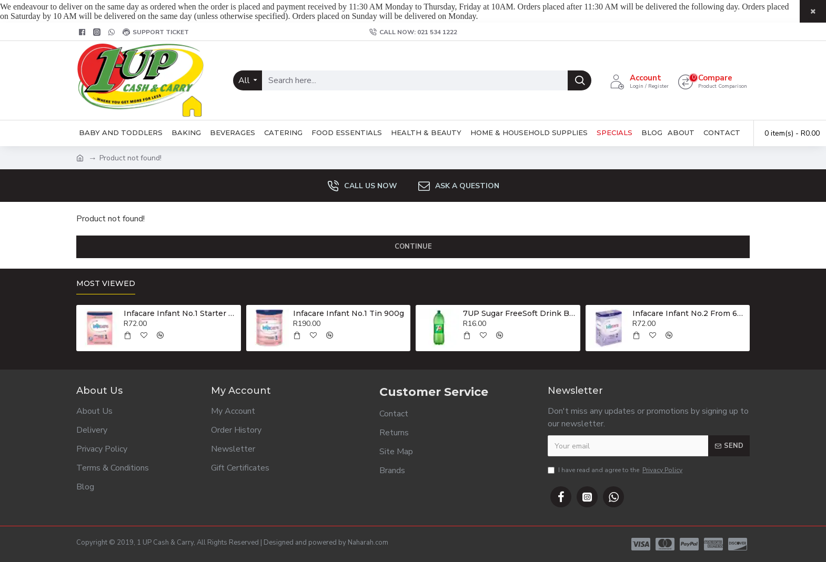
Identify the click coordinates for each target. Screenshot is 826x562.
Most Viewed (105, 283)
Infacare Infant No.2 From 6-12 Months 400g (689, 313)
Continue (413, 246)
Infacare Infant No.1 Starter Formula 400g (180, 313)
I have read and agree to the (616, 470)
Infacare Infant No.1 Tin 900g (348, 313)
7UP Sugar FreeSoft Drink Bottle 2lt (520, 313)
